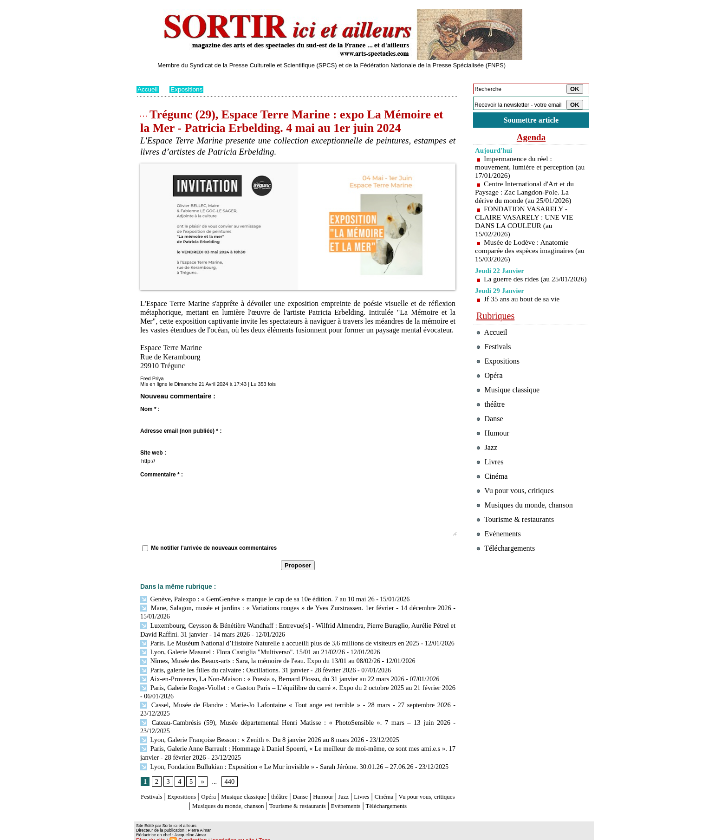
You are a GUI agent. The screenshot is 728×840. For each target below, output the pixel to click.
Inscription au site (226, 833)
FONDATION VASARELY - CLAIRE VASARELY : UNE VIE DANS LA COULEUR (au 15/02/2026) (525, 222)
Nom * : (150, 409)
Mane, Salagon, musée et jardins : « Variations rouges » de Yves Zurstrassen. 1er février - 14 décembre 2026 (295, 607)
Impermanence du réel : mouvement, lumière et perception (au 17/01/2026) (526, 168)
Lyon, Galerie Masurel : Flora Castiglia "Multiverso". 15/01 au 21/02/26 (239, 649)
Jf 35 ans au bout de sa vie (523, 309)
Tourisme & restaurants (354, 790)
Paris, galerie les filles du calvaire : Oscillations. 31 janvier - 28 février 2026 (244, 666)
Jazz (382, 782)
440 (229, 766)
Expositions (188, 89)
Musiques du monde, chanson (270, 790)
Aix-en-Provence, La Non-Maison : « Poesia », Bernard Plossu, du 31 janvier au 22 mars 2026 (268, 674)
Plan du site (149, 833)
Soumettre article (531, 120)
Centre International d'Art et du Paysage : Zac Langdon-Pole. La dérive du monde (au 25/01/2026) (526, 193)
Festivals (154, 782)
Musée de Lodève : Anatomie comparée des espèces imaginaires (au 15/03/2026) (526, 252)
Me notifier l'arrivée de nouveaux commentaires (214, 548)
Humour (358, 782)
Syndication (189, 833)
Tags (255, 833)
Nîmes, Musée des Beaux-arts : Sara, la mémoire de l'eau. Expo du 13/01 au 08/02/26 (256, 658)
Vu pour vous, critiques (517, 516)
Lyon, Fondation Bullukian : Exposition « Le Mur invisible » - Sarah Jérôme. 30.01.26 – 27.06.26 (272, 751)
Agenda (531, 138)
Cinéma (429, 782)
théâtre (307, 782)
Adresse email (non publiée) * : (180, 431)
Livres (403, 782)
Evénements (412, 790)
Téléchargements (298, 799)
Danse (331, 782)
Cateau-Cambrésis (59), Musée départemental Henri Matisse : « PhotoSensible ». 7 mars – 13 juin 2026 (280, 717)
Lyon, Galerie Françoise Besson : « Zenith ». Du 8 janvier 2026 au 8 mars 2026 (248, 726)
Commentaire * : (161, 474)
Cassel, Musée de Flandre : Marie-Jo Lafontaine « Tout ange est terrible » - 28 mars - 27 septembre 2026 (295, 700)
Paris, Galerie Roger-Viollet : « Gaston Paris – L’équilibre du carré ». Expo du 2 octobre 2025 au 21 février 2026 (295, 683)
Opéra (222, 782)
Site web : (153, 452)
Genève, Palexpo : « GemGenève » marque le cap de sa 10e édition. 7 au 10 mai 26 (253, 598)
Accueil (147, 89)
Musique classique (264, 782)
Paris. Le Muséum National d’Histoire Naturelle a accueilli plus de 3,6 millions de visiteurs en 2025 (275, 641)
